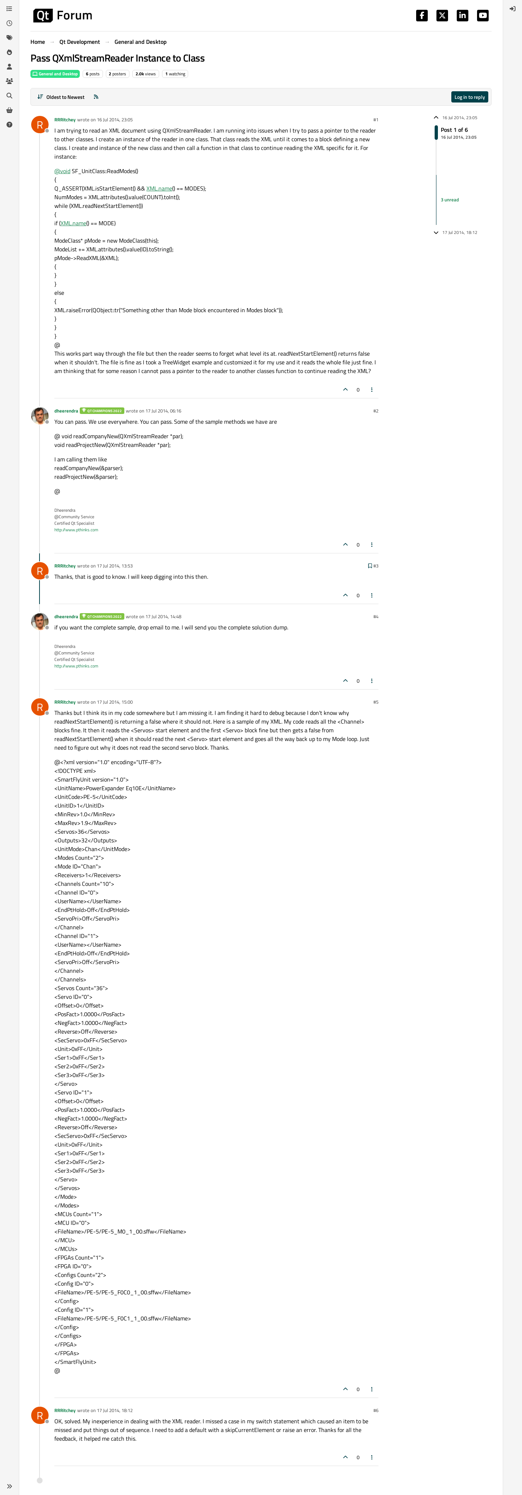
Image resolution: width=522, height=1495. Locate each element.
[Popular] (9, 52)
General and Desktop (55, 73)
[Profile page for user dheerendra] (40, 415)
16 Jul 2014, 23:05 (115, 119)
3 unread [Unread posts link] (450, 199)
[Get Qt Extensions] (9, 110)
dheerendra (66, 410)
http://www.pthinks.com (76, 529)
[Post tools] (372, 389)
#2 (375, 410)
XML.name (159, 188)
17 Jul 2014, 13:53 (115, 565)
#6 (375, 1410)
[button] (9, 1486)
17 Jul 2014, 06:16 (163, 410)
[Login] (512, 8)
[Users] (9, 66)
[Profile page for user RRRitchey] (40, 124)
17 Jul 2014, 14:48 (163, 616)
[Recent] (9, 23)
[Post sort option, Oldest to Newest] (61, 96)
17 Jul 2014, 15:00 (115, 701)
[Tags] (9, 37)
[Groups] (9, 81)
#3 (375, 565)
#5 (375, 701)
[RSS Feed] (96, 96)
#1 (375, 119)
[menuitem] (512, 8)
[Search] (9, 95)
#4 (375, 616)
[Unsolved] (9, 124)
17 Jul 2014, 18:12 (115, 1410)
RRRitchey (65, 119)
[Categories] (9, 8)
